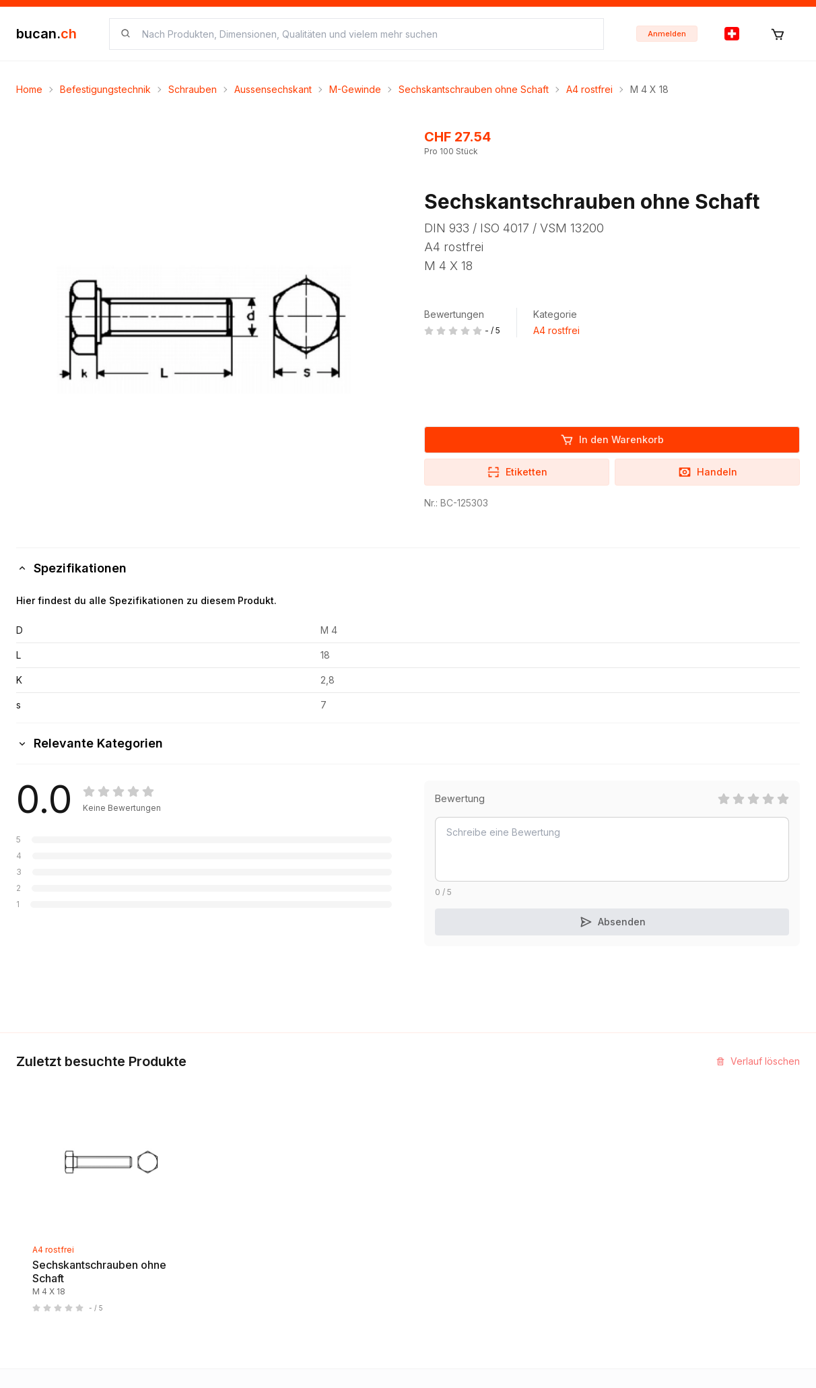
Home (29, 89)
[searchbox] (364, 34)
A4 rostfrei (589, 89)
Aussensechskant (273, 89)
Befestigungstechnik (105, 89)
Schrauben (192, 89)
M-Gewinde (355, 89)
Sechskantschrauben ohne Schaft (474, 89)
